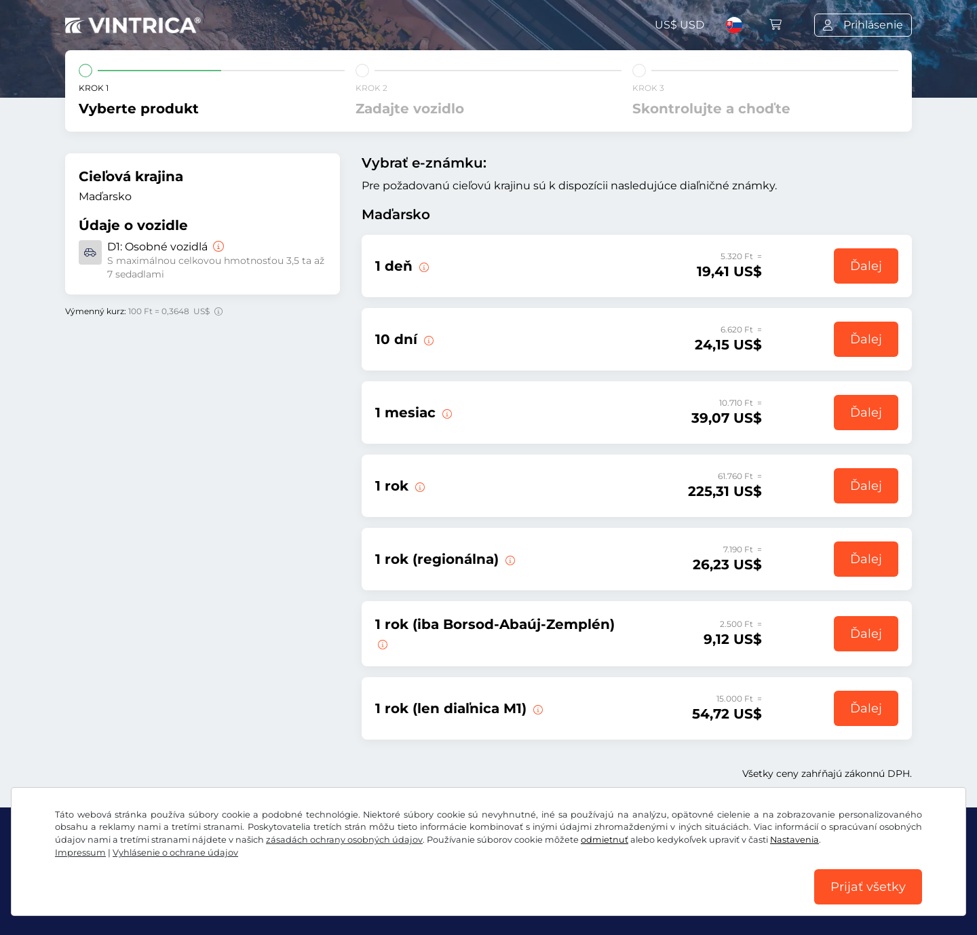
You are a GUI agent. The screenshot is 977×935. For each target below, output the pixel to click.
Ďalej (866, 266)
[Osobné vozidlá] (217, 246)
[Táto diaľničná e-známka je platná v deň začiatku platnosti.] (423, 265)
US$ (679, 24)
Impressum (80, 852)
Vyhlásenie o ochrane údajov (175, 852)
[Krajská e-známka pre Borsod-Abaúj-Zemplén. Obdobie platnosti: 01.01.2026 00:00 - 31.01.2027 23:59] (381, 643)
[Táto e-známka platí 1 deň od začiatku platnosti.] (446, 412)
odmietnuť (604, 840)
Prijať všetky (868, 886)
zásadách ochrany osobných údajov (344, 840)
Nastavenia (794, 840)
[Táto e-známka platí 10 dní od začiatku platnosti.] (427, 339)
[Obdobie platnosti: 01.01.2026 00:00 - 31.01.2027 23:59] (419, 485)
